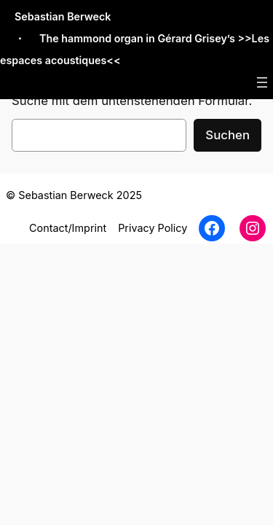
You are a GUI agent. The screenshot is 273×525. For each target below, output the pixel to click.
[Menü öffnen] (262, 82)
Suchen (227, 135)
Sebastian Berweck (63, 16)
